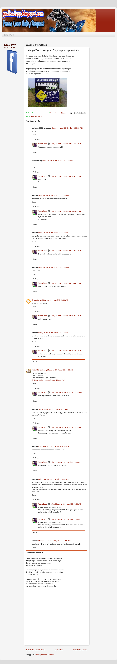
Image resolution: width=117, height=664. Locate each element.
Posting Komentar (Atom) (44, 655)
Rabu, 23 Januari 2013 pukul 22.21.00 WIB (66, 462)
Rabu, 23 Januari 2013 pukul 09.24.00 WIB (53, 446)
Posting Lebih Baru (35, 649)
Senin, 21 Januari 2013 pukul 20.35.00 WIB (53, 333)
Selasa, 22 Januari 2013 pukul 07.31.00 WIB (66, 427)
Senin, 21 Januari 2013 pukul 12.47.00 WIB (66, 144)
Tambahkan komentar (35, 553)
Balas (34, 135)
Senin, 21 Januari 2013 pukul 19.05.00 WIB (52, 300)
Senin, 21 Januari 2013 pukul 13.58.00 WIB (53, 233)
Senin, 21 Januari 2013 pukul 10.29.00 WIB (67, 128)
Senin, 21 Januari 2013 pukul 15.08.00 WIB (53, 267)
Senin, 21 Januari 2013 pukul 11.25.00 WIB (53, 195)
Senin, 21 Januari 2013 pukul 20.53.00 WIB (66, 351)
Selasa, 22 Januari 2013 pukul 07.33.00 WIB (66, 392)
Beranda (9, 35)
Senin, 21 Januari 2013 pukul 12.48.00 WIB (66, 211)
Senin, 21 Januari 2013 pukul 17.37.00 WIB (66, 251)
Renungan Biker (36, 116)
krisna (34, 300)
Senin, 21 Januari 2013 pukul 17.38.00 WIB (66, 283)
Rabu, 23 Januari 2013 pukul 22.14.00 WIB (53, 479)
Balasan (37, 139)
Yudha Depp (42, 144)
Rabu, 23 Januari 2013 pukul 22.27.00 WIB (66, 504)
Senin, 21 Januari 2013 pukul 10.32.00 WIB (57, 161)
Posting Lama (80, 649)
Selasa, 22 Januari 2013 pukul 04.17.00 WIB (54, 409)
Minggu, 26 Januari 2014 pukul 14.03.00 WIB (54, 541)
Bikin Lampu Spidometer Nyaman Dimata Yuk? (48, 380)
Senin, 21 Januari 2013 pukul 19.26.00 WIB (66, 316)
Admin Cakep (37, 370)
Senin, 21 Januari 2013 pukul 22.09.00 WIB (57, 370)
